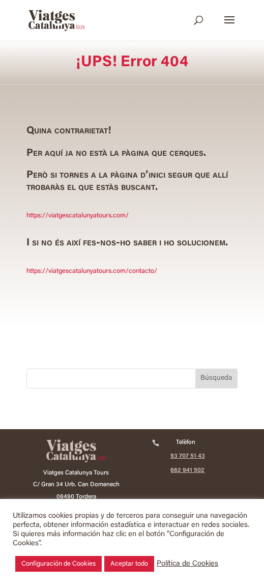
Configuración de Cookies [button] (58, 564)
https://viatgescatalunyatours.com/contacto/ (91, 271)
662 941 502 (187, 470)
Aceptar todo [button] (129, 564)
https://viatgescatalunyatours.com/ (77, 215)
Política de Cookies (187, 564)
